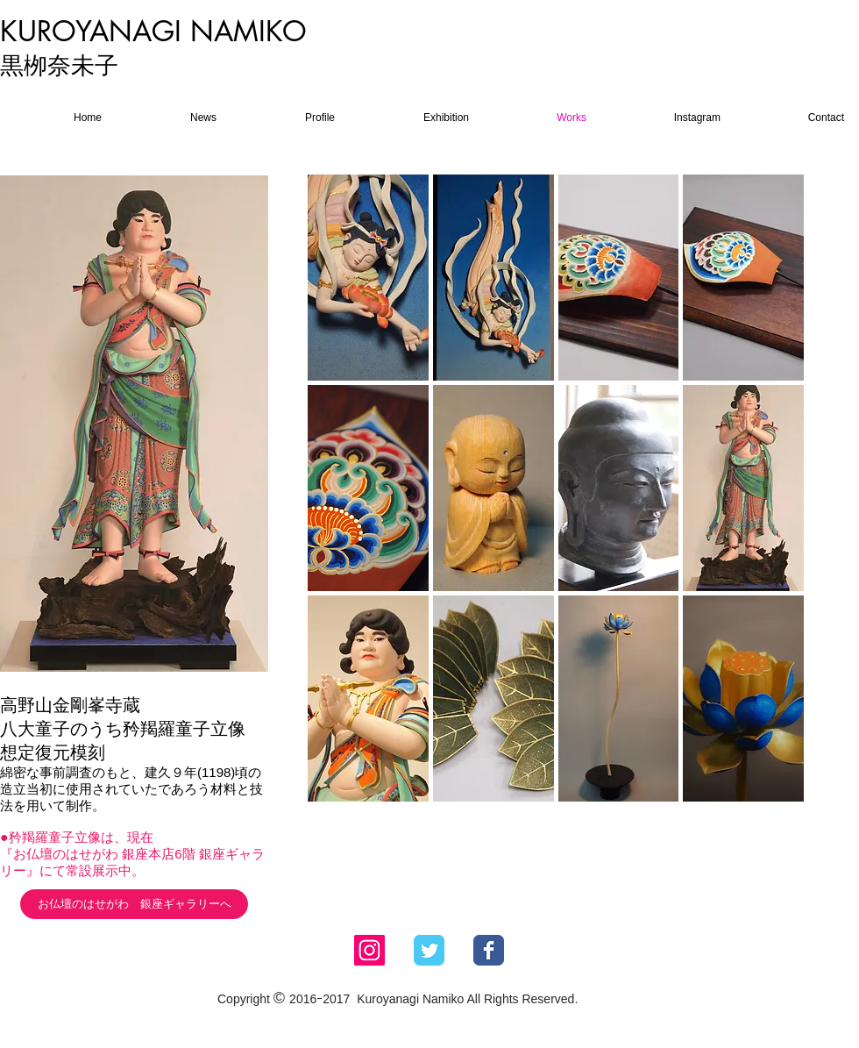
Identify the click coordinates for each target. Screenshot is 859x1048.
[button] (368, 278)
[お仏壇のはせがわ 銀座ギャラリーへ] (134, 904)
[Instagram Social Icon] (369, 950)
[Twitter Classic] (429, 950)
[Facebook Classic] (488, 950)
